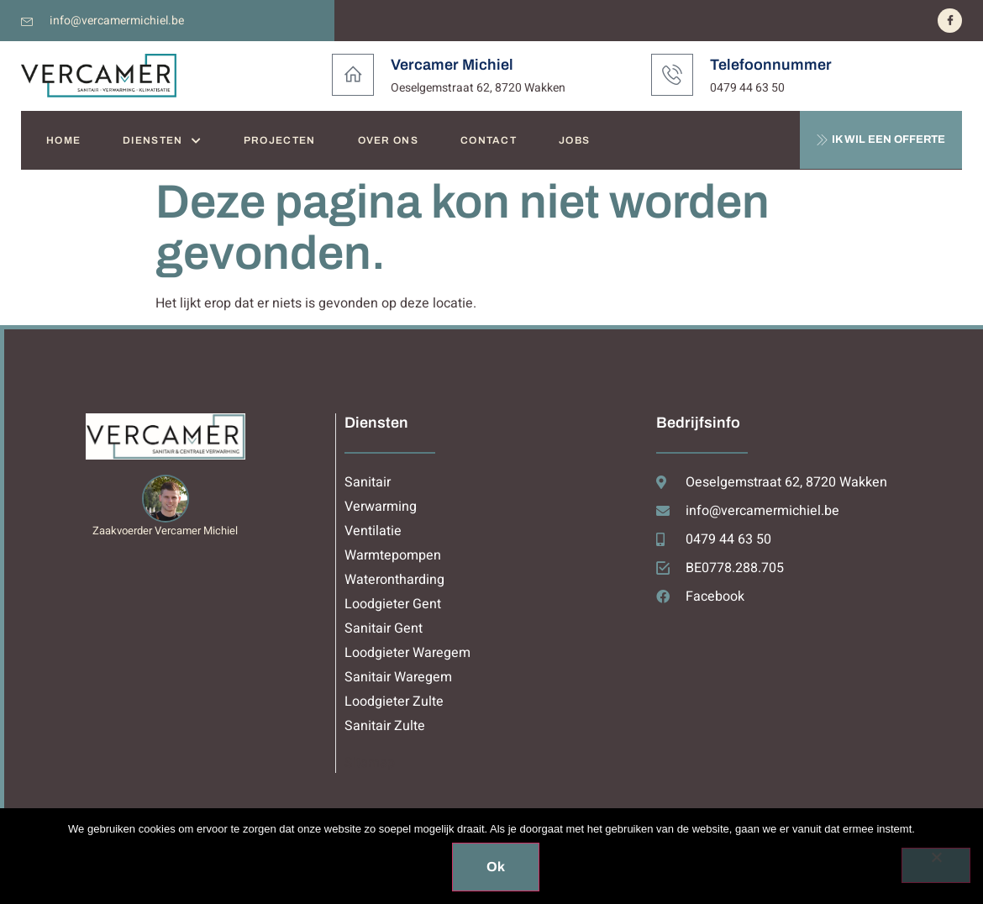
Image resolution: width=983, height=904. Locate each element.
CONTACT (488, 140)
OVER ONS (388, 140)
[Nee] (936, 865)
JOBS (574, 140)
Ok (495, 866)
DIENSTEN (162, 140)
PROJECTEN (280, 140)
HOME (63, 140)
